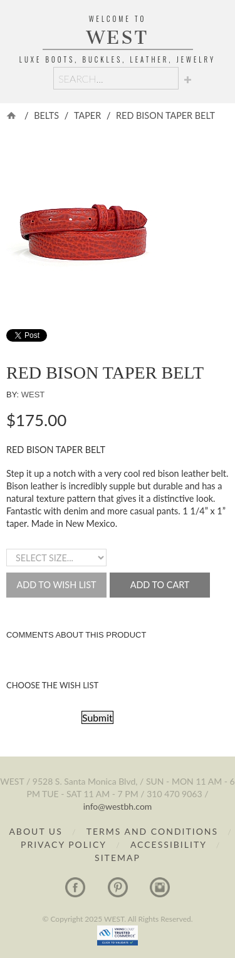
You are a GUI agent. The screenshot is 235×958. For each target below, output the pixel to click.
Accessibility (170, 844)
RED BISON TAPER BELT (165, 115)
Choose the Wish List (52, 685)
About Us (35, 831)
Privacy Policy (64, 844)
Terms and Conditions (152, 831)
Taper (87, 115)
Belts (46, 115)
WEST (117, 37)
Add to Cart (160, 584)
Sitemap (117, 857)
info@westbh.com (117, 806)
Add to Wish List (56, 584)
